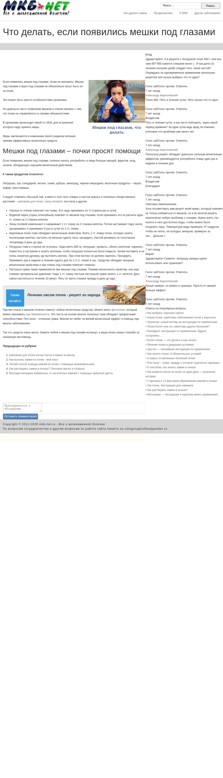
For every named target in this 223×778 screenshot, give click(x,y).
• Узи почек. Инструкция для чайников (169, 385)
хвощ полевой (53, 201)
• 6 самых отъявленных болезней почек (170, 358)
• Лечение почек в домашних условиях (170, 344)
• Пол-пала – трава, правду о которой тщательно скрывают (183, 362)
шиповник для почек (30, 201)
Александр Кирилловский (162, 95)
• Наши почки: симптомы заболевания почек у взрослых (181, 317)
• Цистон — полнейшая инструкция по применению (178, 349)
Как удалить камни (135, 13)
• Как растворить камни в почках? (167, 390)
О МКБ (183, 13)
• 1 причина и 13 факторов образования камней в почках (181, 381)
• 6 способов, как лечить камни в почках (171, 367)
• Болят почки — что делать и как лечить (171, 340)
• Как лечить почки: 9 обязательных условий (173, 353)
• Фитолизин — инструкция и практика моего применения (182, 394)
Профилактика (163, 13)
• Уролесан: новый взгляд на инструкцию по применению (181, 322)
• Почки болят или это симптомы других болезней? (178, 326)
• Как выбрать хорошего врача (165, 313)
